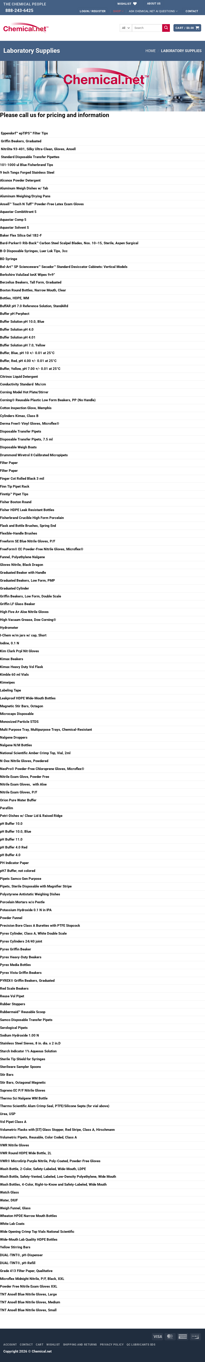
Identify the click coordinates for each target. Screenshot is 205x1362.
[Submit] (166, 28)
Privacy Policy (112, 1344)
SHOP (118, 11)
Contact (26, 1344)
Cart (39, 1344)
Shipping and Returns (80, 1344)
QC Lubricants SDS (141, 1344)
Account (10, 1344)
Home (151, 51)
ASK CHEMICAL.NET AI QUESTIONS (153, 11)
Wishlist (53, 1344)
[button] (92, 11)
